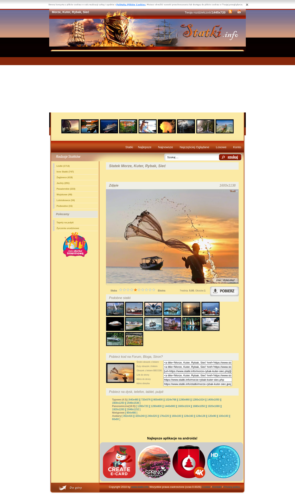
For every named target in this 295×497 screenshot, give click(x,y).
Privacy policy (232, 486)
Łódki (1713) (63, 166)
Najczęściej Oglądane (194, 147)
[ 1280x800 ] (156, 406)
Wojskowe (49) (64, 194)
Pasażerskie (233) (66, 189)
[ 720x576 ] (146, 399)
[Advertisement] (147, 81)
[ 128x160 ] (189, 416)
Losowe (221, 147)
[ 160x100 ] (176, 416)
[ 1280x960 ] (184, 399)
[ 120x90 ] (212, 416)
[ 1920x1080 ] (213, 406)
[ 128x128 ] (201, 416)
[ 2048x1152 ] (133, 409)
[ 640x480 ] (134, 399)
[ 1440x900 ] (170, 406)
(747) (65, 171)
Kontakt (216, 486)
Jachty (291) (63, 183)
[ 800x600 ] (158, 399)
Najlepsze (144, 147)
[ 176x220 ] (164, 416)
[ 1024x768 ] (171, 399)
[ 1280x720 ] (142, 406)
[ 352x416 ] (128, 416)
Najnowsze (165, 147)
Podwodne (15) (64, 206)
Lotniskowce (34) (66, 200)
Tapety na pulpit (65, 222)
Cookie (206, 486)
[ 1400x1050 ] (213, 399)
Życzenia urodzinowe (68, 228)
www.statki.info (140, 486)
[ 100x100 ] (223, 416)
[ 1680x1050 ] (198, 406)
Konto (237, 147)
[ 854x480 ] (131, 412)
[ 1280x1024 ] (198, 399)
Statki (129, 147)
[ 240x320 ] (152, 416)
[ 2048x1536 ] (133, 402)
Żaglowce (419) (65, 177)
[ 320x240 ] (140, 416)
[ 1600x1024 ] (184, 406)
